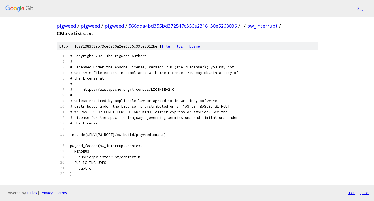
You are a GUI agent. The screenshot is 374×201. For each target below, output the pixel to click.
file (166, 46)
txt (351, 192)
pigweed (66, 26)
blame (194, 46)
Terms (61, 192)
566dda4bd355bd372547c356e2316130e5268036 (183, 26)
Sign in (363, 8)
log (179, 46)
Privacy (46, 192)
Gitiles (32, 192)
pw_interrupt (262, 26)
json (364, 192)
